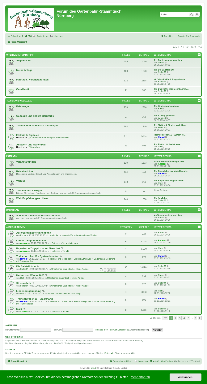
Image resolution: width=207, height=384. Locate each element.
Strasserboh (23, 283)
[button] (165, 318)
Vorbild (20, 180)
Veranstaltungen (26, 161)
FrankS (161, 127)
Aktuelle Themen (15, 227)
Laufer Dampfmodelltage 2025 (169, 161)
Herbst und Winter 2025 (30, 275)
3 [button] (179, 318)
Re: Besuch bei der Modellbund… (171, 171)
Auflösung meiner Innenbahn (168, 215)
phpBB (93, 368)
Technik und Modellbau (19, 101)
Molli (19, 309)
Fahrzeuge (22, 106)
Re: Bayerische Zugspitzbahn (169, 180)
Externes (11, 156)
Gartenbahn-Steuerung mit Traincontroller (48, 137)
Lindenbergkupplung (28, 291)
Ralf (160, 108)
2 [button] (175, 318)
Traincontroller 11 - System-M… (170, 135)
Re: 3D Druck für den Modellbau (170, 125)
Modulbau (34, 147)
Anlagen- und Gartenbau (31, 144)
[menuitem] (28, 36)
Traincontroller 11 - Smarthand (34, 298)
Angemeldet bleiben (140, 330)
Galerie (181, 36)
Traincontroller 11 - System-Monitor (37, 256)
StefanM (162, 72)
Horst (160, 183)
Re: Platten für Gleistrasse (167, 144)
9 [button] (195, 318)
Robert (161, 217)
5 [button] (188, 318)
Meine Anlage (24, 70)
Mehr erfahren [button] (140, 377)
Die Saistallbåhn (26, 266)
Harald (161, 137)
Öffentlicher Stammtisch (20, 55)
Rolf (22, 293)
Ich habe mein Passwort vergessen (111, 330)
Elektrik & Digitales (27, 135)
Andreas (162, 164)
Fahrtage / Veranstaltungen (32, 79)
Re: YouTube (160, 198)
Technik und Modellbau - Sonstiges (37, 125)
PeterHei (108, 353)
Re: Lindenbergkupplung (166, 106)
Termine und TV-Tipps (29, 190)
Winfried (162, 118)
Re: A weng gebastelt (164, 115)
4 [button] (184, 318)
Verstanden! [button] (185, 377)
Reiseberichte (24, 171)
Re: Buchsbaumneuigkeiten (168, 60)
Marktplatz (12, 210)
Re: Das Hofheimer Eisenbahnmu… (171, 89)
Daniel (161, 62)
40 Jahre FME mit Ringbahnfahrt (170, 79)
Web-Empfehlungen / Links (32, 198)
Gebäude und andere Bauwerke (35, 115)
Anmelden (11, 325)
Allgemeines (23, 60)
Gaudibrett (22, 89)
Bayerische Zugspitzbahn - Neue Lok (38, 248)
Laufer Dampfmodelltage (31, 240)
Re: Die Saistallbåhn (164, 70)
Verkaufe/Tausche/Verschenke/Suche (38, 215)
